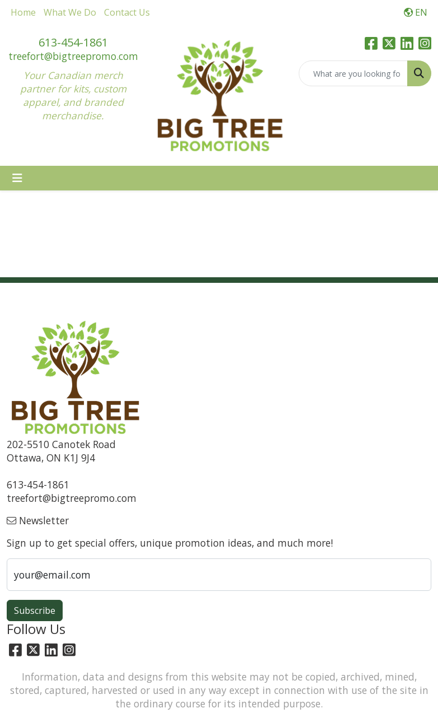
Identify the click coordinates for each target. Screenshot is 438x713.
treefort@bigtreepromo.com (73, 56)
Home (23, 12)
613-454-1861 (73, 42)
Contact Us (127, 12)
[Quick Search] (353, 73)
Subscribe (34, 610)
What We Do (70, 12)
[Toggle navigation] (17, 178)
